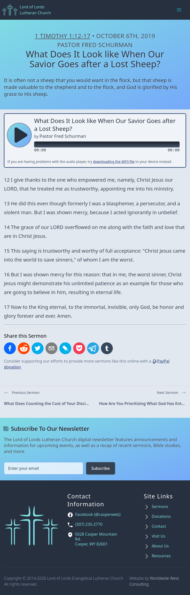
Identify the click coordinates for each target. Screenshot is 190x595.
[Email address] (43, 468)
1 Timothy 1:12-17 (63, 36)
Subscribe (100, 468)
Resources (161, 556)
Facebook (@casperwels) (97, 514)
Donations (161, 516)
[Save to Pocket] (79, 348)
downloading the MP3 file (114, 161)
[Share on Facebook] (10, 348)
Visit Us (158, 536)
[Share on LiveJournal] (65, 348)
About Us (160, 546)
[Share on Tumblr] (107, 348)
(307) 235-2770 (88, 524)
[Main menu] (179, 10)
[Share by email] (51, 348)
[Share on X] (38, 348)
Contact (159, 526)
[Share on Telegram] (93, 348)
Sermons (160, 506)
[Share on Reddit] (24, 348)
